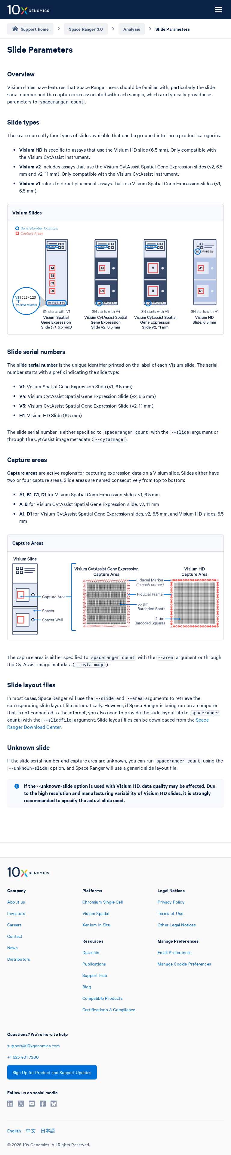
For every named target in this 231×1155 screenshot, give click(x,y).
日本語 (48, 1131)
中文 (30, 1131)
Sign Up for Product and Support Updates (52, 1072)
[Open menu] (218, 9)
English (14, 1131)
